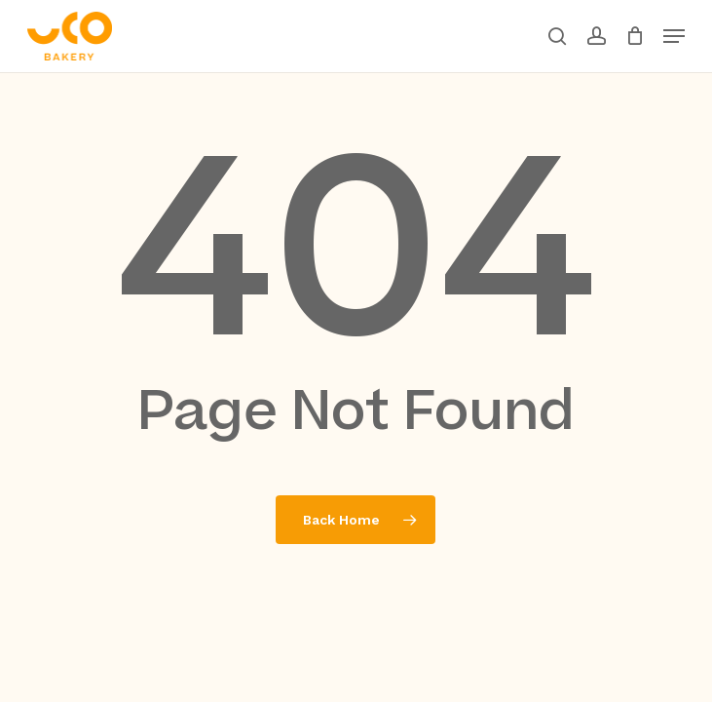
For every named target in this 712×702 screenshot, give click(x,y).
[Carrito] (635, 36)
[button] (674, 36)
